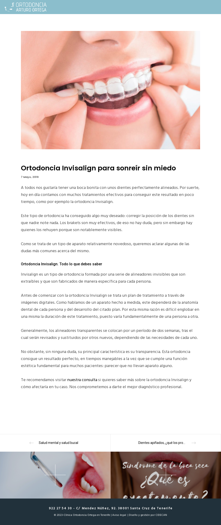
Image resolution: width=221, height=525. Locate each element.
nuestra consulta (82, 379)
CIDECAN (161, 515)
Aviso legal (119, 515)
